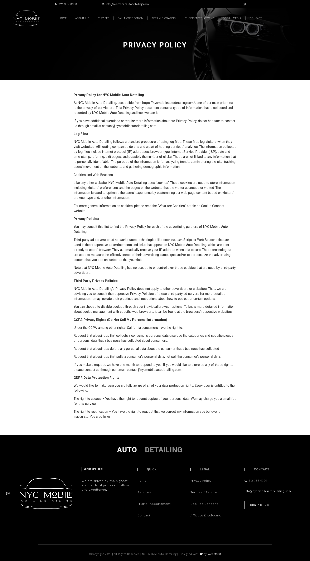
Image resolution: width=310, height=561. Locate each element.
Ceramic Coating (164, 18)
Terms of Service (203, 492)
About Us (82, 18)
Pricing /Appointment (154, 503)
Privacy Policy (201, 480)
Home (63, 18)
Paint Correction (130, 18)
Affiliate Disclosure (205, 515)
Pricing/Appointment (199, 18)
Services (103, 18)
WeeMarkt (214, 554)
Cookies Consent (204, 503)
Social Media (232, 18)
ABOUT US (93, 469)
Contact (256, 18)
